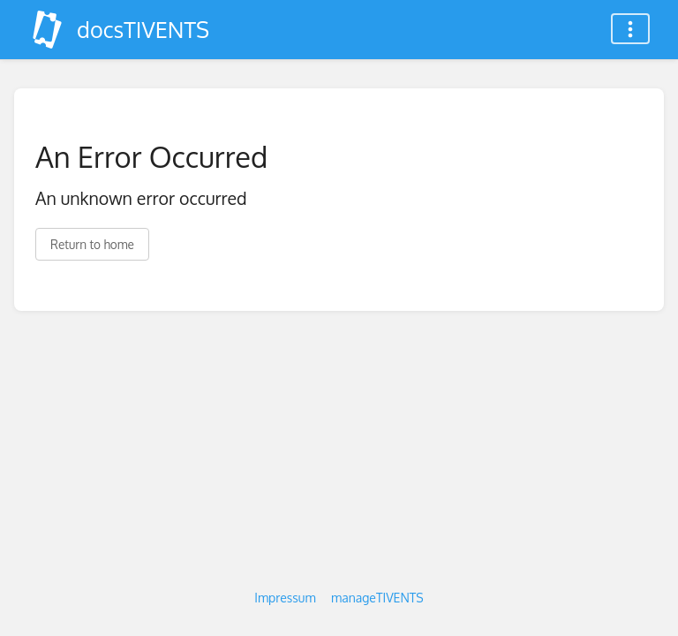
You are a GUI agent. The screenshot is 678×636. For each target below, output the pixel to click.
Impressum (284, 597)
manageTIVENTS (377, 597)
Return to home (92, 244)
